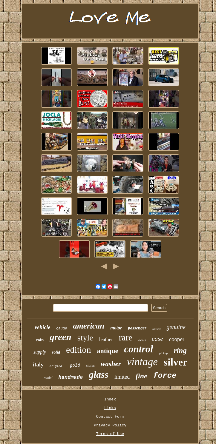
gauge (61, 328)
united (156, 329)
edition (78, 349)
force (165, 375)
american (88, 325)
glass (98, 374)
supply (39, 351)
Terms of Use (110, 434)
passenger (137, 328)
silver (175, 362)
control (138, 349)
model (48, 378)
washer (111, 364)
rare (125, 337)
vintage (142, 362)
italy (38, 364)
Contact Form (110, 416)
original (57, 366)
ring (180, 350)
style (85, 337)
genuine (175, 327)
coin (40, 339)
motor (116, 327)
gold (75, 365)
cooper (177, 339)
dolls (142, 340)
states (90, 365)
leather (106, 339)
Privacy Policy (110, 425)
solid (56, 352)
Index (110, 399)
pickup (163, 353)
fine (141, 376)
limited (122, 377)
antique (107, 350)
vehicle (42, 327)
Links (110, 408)
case (157, 338)
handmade (71, 377)
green (60, 337)
